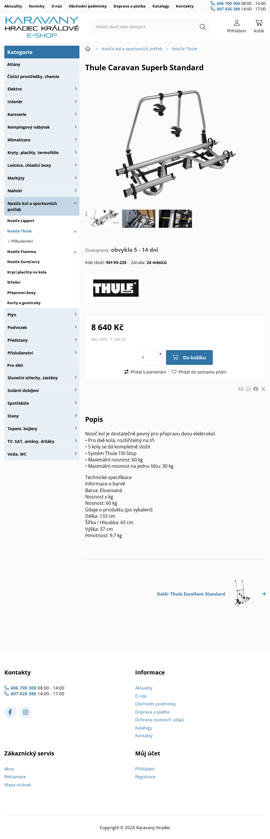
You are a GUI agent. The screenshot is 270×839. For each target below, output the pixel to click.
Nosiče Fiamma (21, 251)
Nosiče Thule (19, 231)
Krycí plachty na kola (26, 272)
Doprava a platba (129, 6)
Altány (13, 64)
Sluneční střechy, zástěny (33, 377)
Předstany (18, 340)
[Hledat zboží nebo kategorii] (150, 27)
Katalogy (160, 6)
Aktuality (13, 6)
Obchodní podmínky (88, 6)
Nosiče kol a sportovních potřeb (32, 206)
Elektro (15, 89)
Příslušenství (20, 353)
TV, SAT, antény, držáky (31, 441)
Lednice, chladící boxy (29, 165)
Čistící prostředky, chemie (33, 76)
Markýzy (16, 178)
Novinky (36, 6)
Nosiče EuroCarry (23, 261)
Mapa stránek (17, 785)
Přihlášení (145, 769)
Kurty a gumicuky (23, 302)
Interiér (15, 101)
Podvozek (17, 327)
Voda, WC (17, 454)
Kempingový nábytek (29, 127)
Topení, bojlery (22, 428)
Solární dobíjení (23, 390)
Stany (13, 416)
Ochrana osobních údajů (159, 719)
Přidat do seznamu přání (202, 372)
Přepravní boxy (21, 292)
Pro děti (15, 365)
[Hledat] (203, 27)
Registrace (145, 776)
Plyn (12, 314)
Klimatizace (19, 140)
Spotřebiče (18, 403)
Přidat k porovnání (148, 372)
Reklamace (15, 776)
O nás (56, 6)
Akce (9, 769)
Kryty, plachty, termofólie (33, 152)
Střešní (14, 282)
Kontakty (184, 6)
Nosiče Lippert (20, 220)
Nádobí (15, 190)
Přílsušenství (22, 241)
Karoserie (17, 114)
